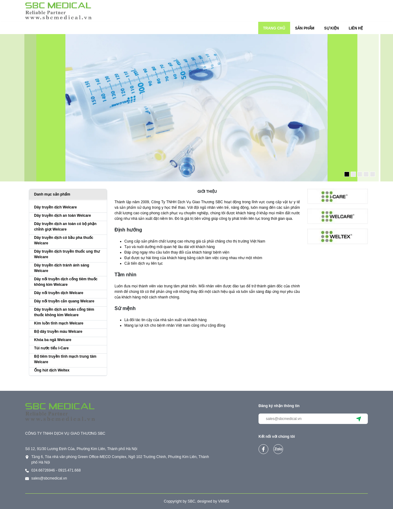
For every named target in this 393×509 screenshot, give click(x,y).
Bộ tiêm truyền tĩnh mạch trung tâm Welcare (65, 359)
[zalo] (278, 449)
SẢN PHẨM (304, 28)
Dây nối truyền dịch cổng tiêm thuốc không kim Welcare (65, 282)
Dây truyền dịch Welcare (55, 207)
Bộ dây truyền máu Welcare (58, 331)
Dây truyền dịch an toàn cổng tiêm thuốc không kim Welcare (64, 312)
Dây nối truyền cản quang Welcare (64, 301)
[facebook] (263, 449)
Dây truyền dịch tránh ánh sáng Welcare (61, 268)
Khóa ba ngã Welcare (52, 340)
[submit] (358, 419)
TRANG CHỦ (274, 28)
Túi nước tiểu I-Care (51, 348)
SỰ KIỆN (331, 28)
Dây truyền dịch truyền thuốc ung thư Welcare (67, 254)
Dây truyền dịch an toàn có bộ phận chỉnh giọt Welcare (65, 226)
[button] (346, 174)
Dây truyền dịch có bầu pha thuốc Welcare (63, 240)
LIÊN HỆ (356, 28)
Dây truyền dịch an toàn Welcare (62, 215)
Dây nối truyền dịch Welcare (58, 293)
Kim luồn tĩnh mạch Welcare (58, 323)
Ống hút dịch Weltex (51, 370)
